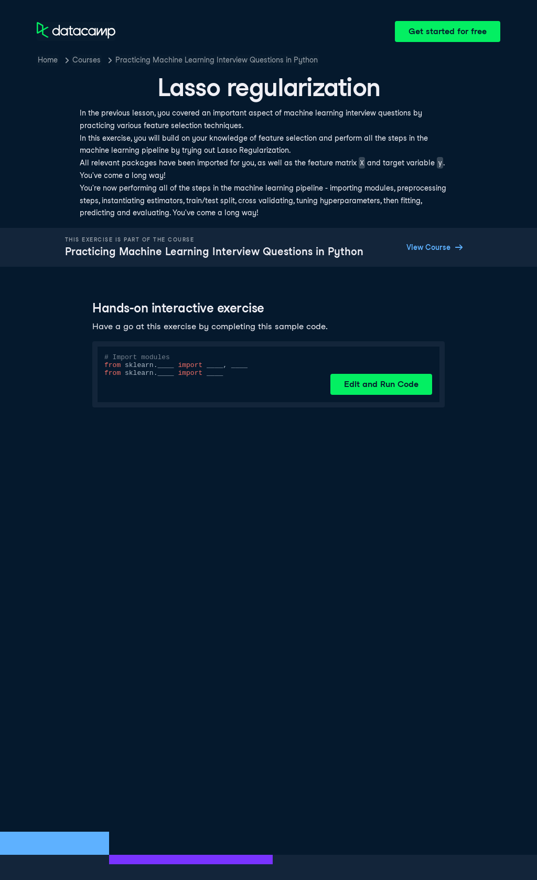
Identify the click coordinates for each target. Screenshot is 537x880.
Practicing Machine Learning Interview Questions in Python (216, 60)
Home (48, 60)
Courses (86, 60)
